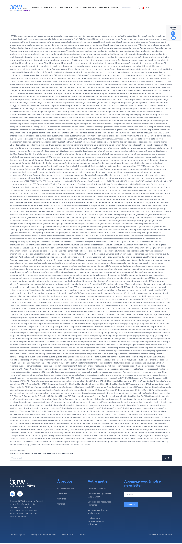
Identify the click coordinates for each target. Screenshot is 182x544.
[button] (139, 7)
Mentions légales (17, 534)
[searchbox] (130, 8)
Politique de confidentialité (43, 534)
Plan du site (67, 534)
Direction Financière (97, 488)
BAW (77, 7)
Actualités (104, 7)
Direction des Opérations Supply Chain (99, 495)
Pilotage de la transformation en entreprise (96, 521)
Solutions (37, 7)
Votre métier (50, 7)
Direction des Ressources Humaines (99, 503)
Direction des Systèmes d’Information (98, 511)
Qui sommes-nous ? (66, 488)
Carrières (61, 498)
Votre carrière (90, 7)
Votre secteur (65, 7)
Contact (114, 7)
